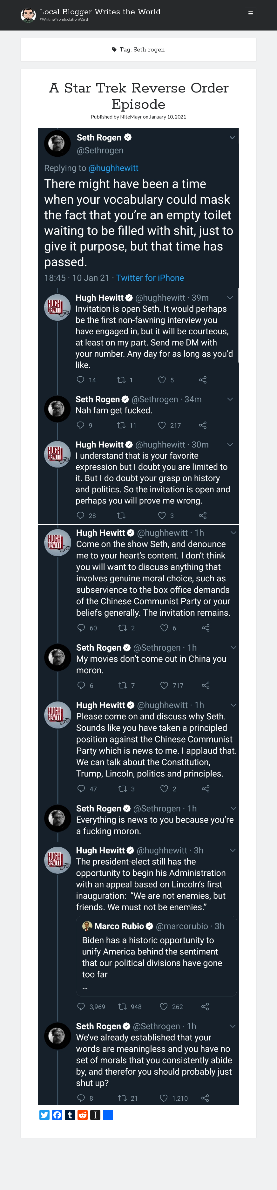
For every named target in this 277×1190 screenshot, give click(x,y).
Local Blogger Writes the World (100, 12)
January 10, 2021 (167, 116)
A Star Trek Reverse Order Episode (139, 96)
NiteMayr (131, 116)
